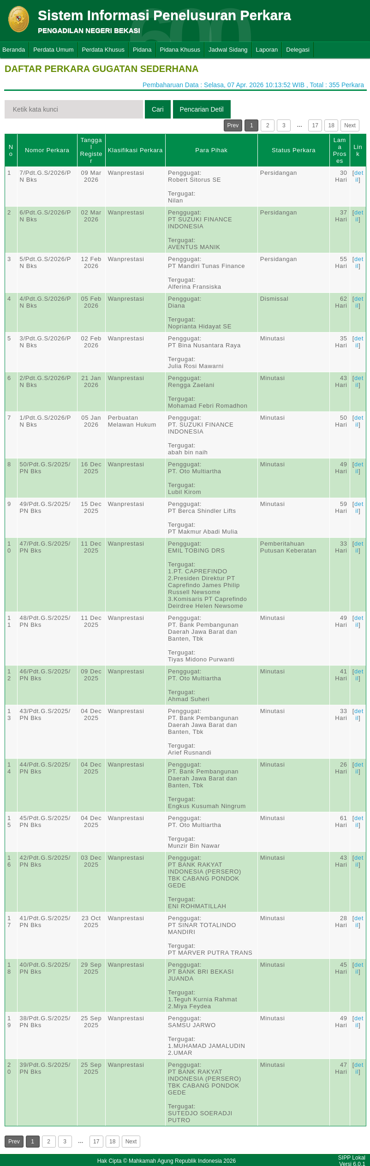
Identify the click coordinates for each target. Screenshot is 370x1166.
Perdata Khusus (103, 49)
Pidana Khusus (180, 49)
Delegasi (298, 49)
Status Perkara (294, 150)
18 (331, 125)
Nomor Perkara (47, 150)
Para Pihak (211, 150)
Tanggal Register (91, 150)
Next (350, 125)
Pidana (142, 49)
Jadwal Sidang (228, 49)
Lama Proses (339, 150)
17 (315, 125)
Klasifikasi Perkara (135, 150)
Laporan (267, 49)
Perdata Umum (53, 49)
